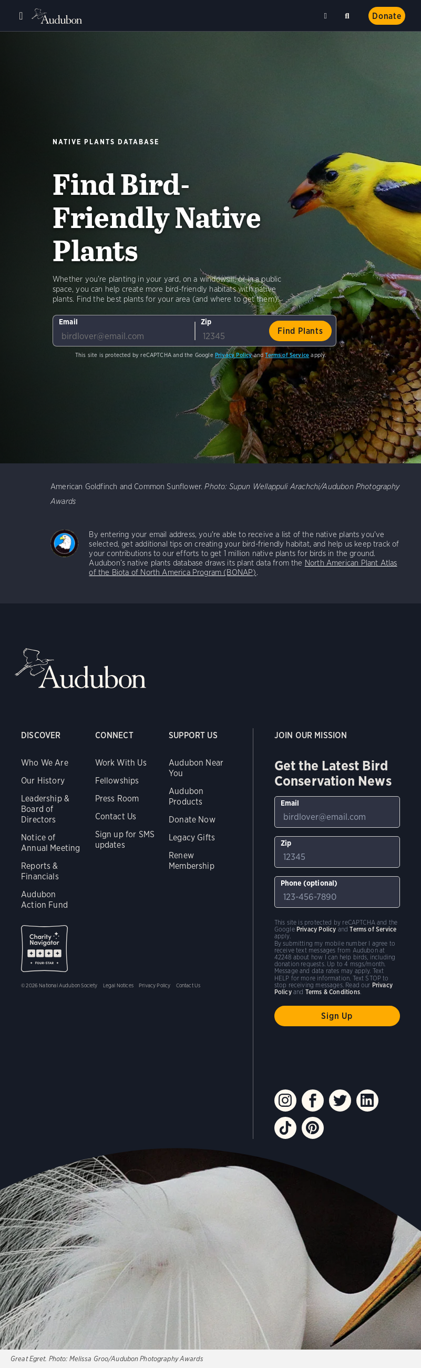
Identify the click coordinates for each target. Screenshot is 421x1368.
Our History (43, 781)
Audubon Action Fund (44, 899)
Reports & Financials (40, 871)
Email (68, 321)
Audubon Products (186, 796)
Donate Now (192, 820)
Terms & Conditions (332, 992)
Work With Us (121, 763)
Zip (206, 321)
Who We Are (44, 763)
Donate (387, 16)
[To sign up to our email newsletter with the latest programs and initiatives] (123, 330)
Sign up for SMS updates (125, 839)
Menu (21, 15)
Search (349, 14)
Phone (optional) (309, 883)
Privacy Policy (233, 355)
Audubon (58, 16)
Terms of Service (287, 355)
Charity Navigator (44, 948)
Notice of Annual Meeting (50, 842)
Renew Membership (191, 860)
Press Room (117, 799)
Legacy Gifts (192, 837)
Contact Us (116, 816)
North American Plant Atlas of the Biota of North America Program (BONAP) (243, 567)
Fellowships (117, 781)
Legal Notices (118, 985)
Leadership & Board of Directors (45, 809)
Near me (327, 16)
